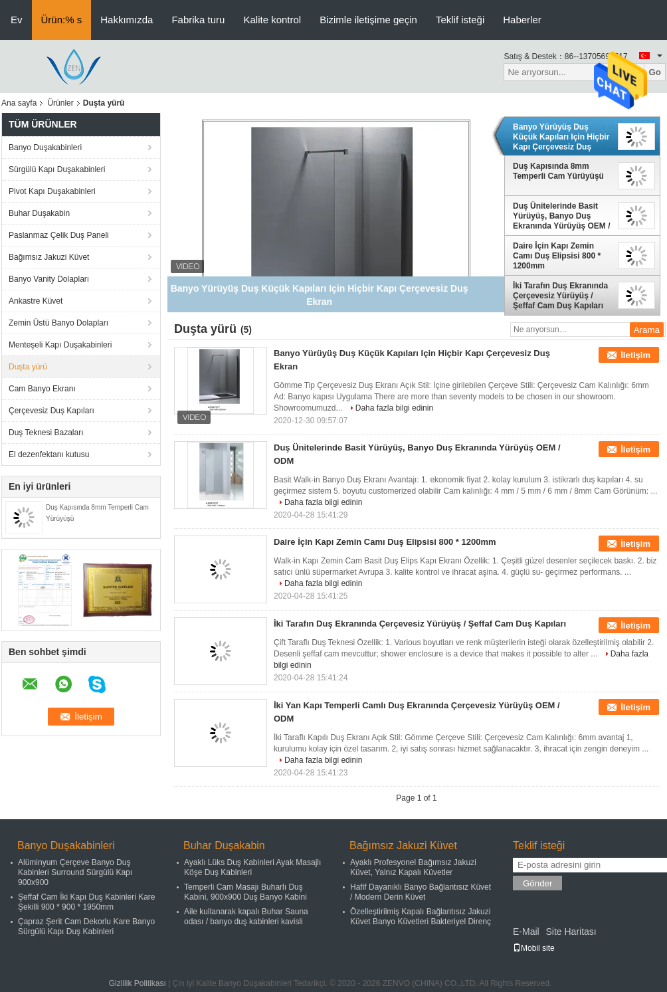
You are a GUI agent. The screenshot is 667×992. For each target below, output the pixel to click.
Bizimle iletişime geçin (368, 19)
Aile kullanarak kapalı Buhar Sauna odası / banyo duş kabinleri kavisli (246, 916)
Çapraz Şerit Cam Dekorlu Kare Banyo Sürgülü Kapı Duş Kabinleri (86, 926)
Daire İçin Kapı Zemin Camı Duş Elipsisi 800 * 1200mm (557, 255)
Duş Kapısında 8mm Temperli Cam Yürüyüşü (558, 171)
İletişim (635, 355)
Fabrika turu (198, 19)
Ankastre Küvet (35, 301)
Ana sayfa (19, 103)
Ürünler (60, 103)
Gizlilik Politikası (137, 983)
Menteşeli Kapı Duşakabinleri (60, 344)
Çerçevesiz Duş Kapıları (51, 410)
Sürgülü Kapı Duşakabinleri (57, 169)
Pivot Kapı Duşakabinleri (52, 191)
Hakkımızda (126, 19)
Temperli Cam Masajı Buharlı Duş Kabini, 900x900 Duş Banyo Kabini (245, 892)
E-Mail (526, 931)
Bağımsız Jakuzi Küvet (49, 257)
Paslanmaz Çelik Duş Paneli (59, 235)
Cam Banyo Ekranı (42, 388)
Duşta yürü (28, 366)
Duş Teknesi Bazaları (46, 432)
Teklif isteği (460, 19)
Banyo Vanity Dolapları (49, 279)
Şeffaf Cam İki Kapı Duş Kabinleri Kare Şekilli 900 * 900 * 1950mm (86, 902)
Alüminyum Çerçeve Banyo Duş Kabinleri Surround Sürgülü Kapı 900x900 (75, 872)
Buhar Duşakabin (39, 213)
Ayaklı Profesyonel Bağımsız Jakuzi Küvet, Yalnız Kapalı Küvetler (413, 867)
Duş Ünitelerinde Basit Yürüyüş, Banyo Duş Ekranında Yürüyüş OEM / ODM (561, 216)
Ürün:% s (61, 19)
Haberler (522, 19)
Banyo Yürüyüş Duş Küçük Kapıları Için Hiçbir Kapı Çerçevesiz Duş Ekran (561, 136)
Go (654, 72)
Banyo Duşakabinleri (45, 147)
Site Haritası (570, 931)
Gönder (537, 883)
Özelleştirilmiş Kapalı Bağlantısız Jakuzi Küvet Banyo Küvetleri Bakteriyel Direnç (420, 916)
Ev (17, 19)
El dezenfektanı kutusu (49, 454)
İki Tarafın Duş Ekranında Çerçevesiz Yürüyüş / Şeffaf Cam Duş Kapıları (560, 295)
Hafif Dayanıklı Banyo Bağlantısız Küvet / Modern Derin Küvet (420, 892)
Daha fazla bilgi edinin (394, 408)
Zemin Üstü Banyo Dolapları (58, 323)
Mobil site (534, 948)
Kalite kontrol (272, 19)
